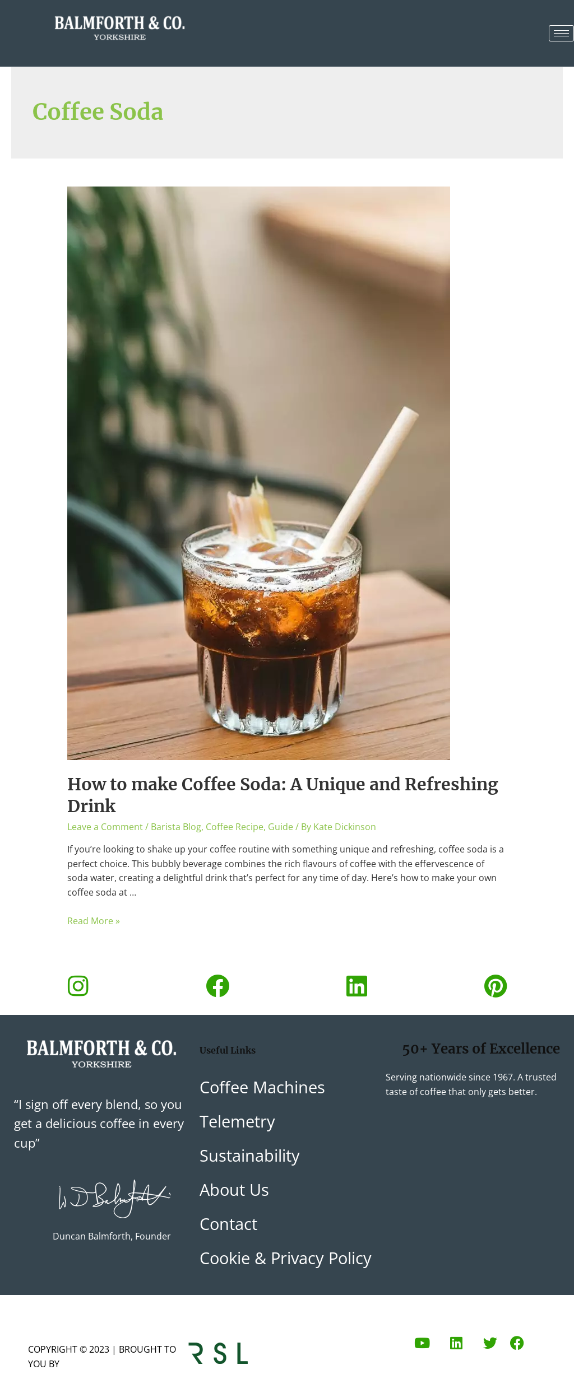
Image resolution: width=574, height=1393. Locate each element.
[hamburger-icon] (561, 33)
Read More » (93, 921)
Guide (280, 827)
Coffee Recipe (234, 827)
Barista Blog (176, 827)
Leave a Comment (105, 827)
